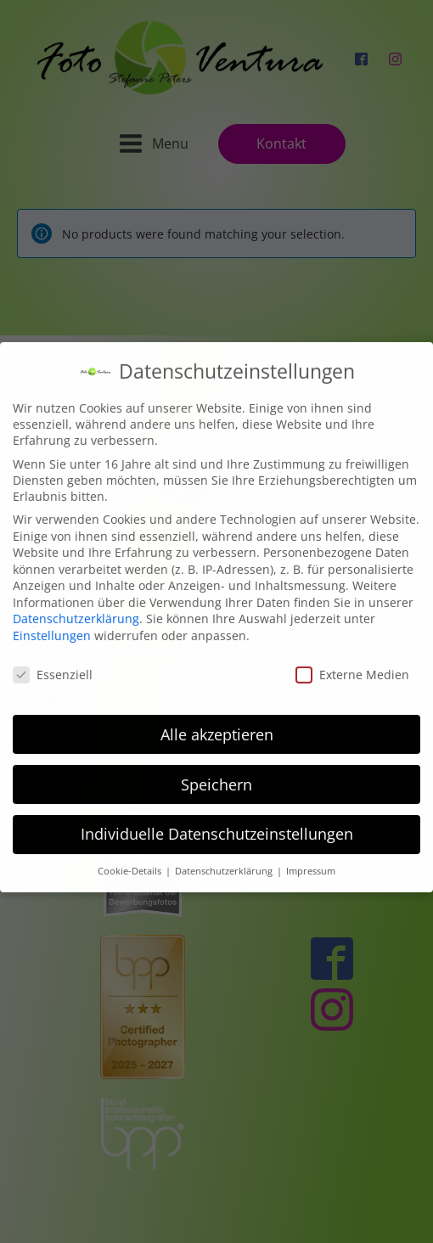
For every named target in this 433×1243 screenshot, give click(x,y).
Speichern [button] (216, 772)
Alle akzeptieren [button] (216, 722)
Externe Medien (352, 663)
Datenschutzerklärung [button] (225, 860)
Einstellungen (52, 624)
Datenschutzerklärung (76, 607)
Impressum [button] (310, 860)
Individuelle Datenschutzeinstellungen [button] (217, 823)
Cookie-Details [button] (131, 860)
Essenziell (53, 663)
